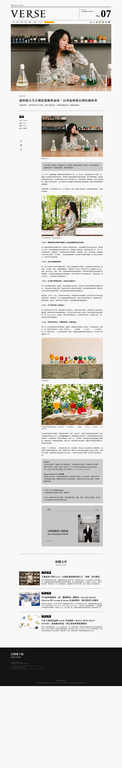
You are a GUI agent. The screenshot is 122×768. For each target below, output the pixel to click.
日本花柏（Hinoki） (89, 450)
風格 (48, 616)
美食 (48, 593)
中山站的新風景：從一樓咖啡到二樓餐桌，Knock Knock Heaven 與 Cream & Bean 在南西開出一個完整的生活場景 (70, 599)
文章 (17, 22)
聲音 (26, 22)
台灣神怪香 (52, 174)
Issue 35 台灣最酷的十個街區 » (87, 10)
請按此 (61, 490)
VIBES (35, 22)
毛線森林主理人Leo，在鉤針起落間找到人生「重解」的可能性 (71, 576)
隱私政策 (63, 680)
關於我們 (59, 680)
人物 (13, 22)
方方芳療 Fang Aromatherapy (88, 467)
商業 (21, 116)
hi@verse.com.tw (65, 682)
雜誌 (30, 22)
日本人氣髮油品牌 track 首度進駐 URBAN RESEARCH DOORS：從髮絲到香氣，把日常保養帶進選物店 (68, 622)
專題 (21, 22)
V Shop (40, 22)
